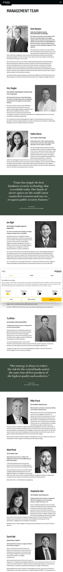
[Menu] (61, 2)
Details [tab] (31, 275)
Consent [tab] (11, 275)
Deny (11, 299)
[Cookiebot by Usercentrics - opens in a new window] (55, 271)
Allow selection (31, 299)
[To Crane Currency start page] (6, 2)
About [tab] (52, 275)
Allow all (52, 299)
